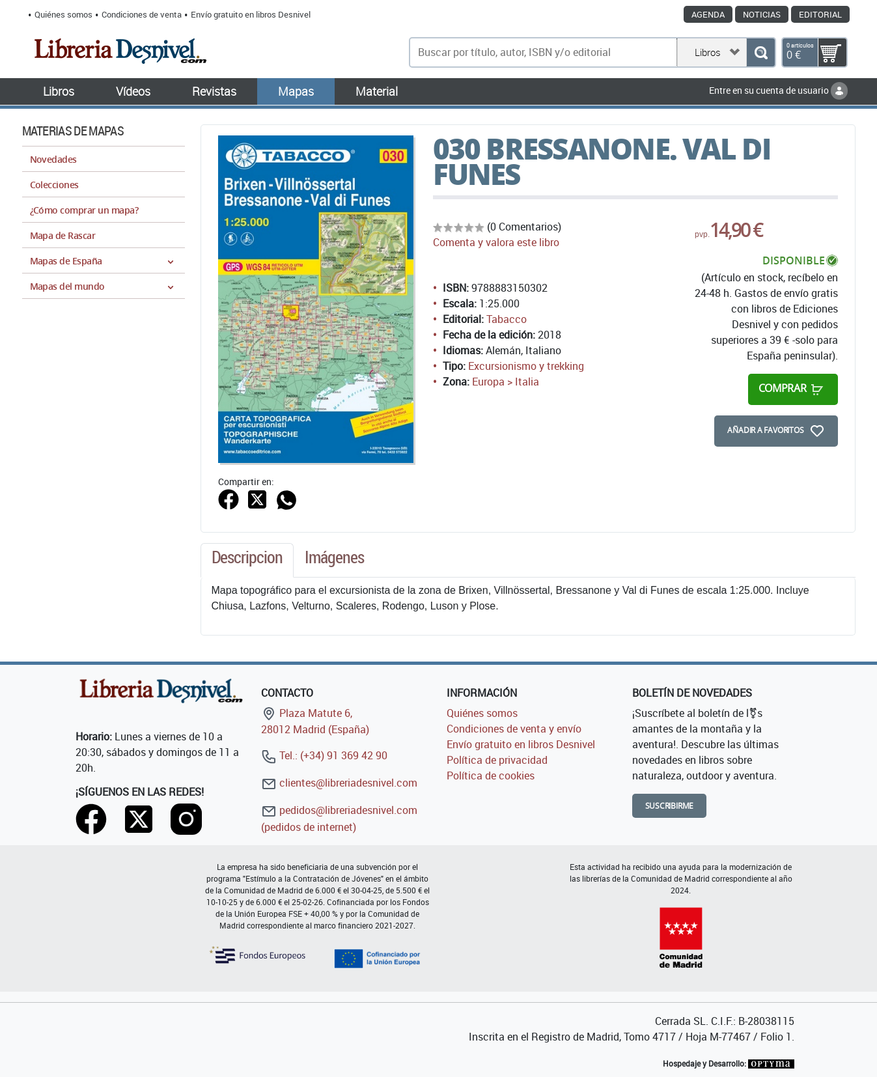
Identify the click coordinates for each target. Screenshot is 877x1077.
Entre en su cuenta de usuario (778, 90)
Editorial (820, 14)
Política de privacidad (497, 760)
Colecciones (54, 184)
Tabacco (506, 319)
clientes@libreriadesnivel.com (339, 783)
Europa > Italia (505, 381)
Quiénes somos (63, 14)
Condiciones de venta (142, 14)
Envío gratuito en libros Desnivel (251, 14)
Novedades (53, 159)
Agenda (708, 14)
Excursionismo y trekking (526, 366)
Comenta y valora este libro (496, 242)
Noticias (762, 14)
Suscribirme (669, 805)
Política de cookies (491, 775)
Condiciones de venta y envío (514, 728)
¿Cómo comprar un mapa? (84, 210)
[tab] (247, 560)
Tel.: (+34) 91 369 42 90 (324, 755)
